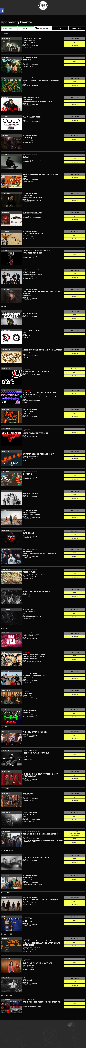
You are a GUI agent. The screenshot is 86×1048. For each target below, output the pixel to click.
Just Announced (42, 28)
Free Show (74, 369)
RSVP (74, 42)
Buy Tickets (75, 38)
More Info (75, 45)
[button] (2, 10)
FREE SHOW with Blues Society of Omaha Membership (74, 833)
